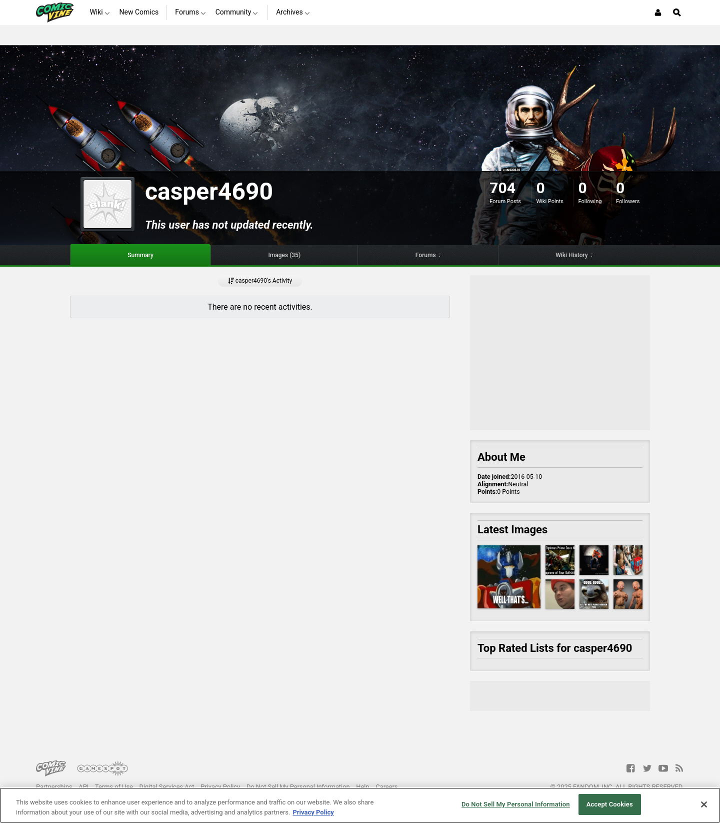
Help (362, 786)
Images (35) (284, 255)
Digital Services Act (167, 786)
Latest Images (513, 529)
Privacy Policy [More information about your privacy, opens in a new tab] (313, 812)
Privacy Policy (220, 786)
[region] (360, 805)
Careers (387, 786)
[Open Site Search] (677, 12)
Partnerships (54, 786)
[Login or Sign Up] (658, 12)
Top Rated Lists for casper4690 (555, 648)
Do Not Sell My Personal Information (298, 786)
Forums (426, 255)
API (83, 786)
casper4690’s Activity (260, 280)
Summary (141, 255)
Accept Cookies (609, 804)
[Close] (704, 804)
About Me (502, 457)
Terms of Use (114, 786)
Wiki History (572, 255)
